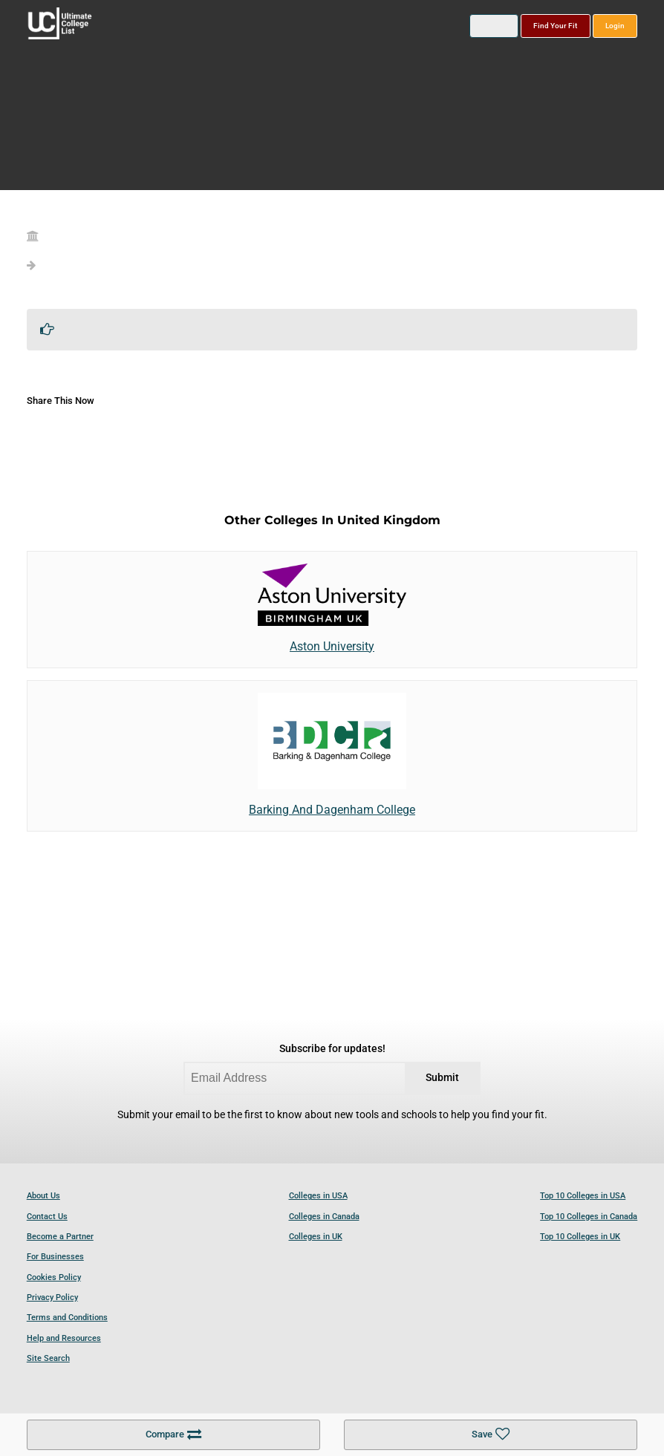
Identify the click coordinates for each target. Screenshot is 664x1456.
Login (615, 26)
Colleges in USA (318, 1196)
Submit (442, 1077)
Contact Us (47, 1216)
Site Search (48, 1358)
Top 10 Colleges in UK (580, 1236)
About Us (43, 1196)
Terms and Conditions (67, 1317)
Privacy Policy (52, 1297)
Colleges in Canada (324, 1216)
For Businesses (55, 1256)
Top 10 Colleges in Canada (588, 1216)
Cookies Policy (54, 1277)
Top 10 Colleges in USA (582, 1196)
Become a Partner (60, 1236)
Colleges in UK (315, 1236)
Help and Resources (64, 1338)
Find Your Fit (555, 26)
